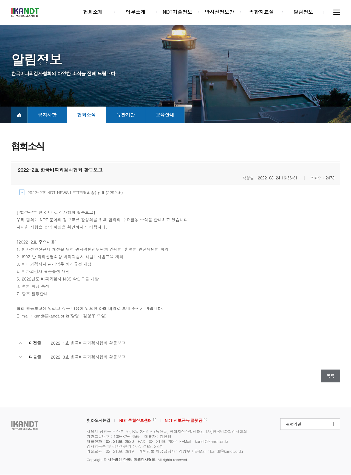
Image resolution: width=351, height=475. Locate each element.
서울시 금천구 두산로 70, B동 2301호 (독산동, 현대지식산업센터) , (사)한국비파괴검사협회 (167, 431)
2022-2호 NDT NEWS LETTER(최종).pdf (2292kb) (75, 192)
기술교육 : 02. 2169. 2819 (110, 451)
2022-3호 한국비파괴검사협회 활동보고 (88, 357)
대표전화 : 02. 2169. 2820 (110, 441)
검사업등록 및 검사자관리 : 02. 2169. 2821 (125, 446)
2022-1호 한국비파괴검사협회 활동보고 (88, 343)
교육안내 (164, 114)
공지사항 (47, 114)
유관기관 (125, 114)
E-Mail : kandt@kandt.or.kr (203, 441)
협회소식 (86, 114)
